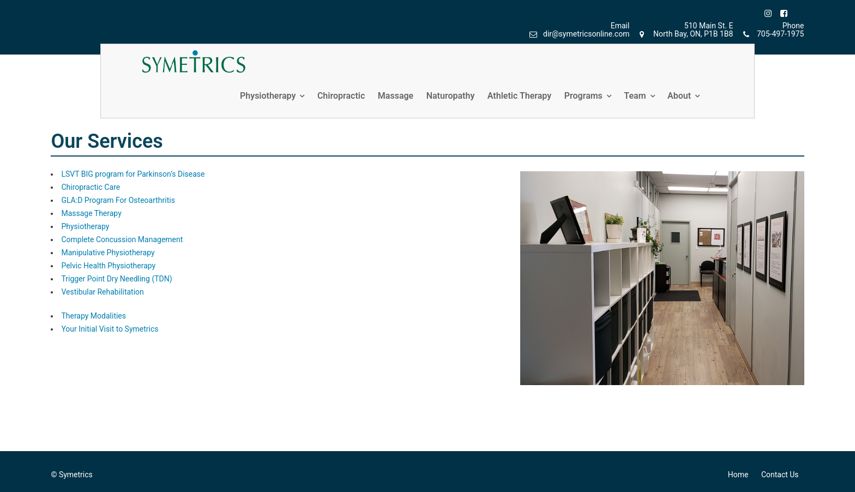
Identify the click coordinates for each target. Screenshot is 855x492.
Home (738, 474)
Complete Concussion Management (122, 239)
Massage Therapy (91, 213)
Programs (583, 96)
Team (635, 96)
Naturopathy (450, 96)
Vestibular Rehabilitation (102, 291)
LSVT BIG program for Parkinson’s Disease (132, 174)
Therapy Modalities (93, 315)
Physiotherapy (268, 96)
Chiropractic (341, 96)
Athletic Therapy (519, 96)
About (679, 96)
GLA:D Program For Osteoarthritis (118, 200)
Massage (395, 96)
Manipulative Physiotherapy (107, 252)
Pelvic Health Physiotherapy (108, 265)
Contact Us (780, 474)
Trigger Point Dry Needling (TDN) (116, 278)
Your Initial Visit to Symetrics (109, 329)
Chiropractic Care (90, 187)
